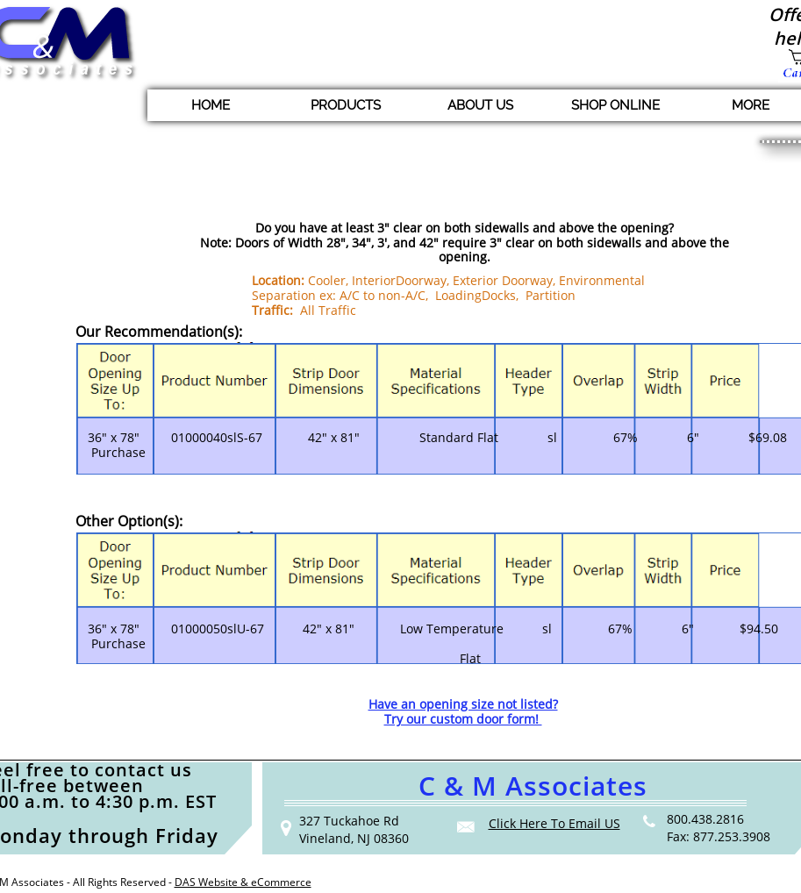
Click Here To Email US (554, 823)
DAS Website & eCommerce (243, 882)
